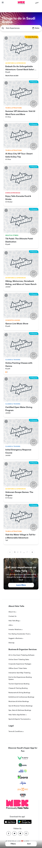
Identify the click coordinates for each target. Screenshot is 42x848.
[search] (2, 28)
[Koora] (23, 777)
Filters (13, 844)
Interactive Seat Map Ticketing (19, 673)
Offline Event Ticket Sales (18, 668)
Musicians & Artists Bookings (19, 701)
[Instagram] (26, 833)
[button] (32, 552)
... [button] (24, 552)
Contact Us (12, 616)
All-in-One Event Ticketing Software (21, 655)
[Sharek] (23, 783)
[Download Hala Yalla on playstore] (25, 822)
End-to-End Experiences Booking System (20, 678)
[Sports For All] (22, 789)
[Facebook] (8, 833)
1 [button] (14, 552)
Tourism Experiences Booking (19, 684)
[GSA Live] (23, 795)
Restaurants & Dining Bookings (19, 692)
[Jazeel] (22, 771)
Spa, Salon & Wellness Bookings (20, 710)
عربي (37, 2)
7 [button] (27, 552)
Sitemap (11, 643)
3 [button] (20, 552)
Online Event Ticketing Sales (19, 659)
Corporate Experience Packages (20, 664)
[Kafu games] (23, 758)
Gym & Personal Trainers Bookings (20, 706)
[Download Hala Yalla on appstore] (10, 822)
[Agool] (23, 765)
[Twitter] (14, 833)
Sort (29, 844)
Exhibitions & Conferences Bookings (21, 697)
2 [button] (17, 552)
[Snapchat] (20, 833)
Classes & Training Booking (18, 688)
